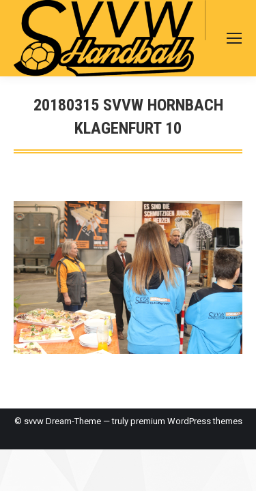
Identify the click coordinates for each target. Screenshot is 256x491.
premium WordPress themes (186, 421)
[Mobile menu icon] (234, 38)
